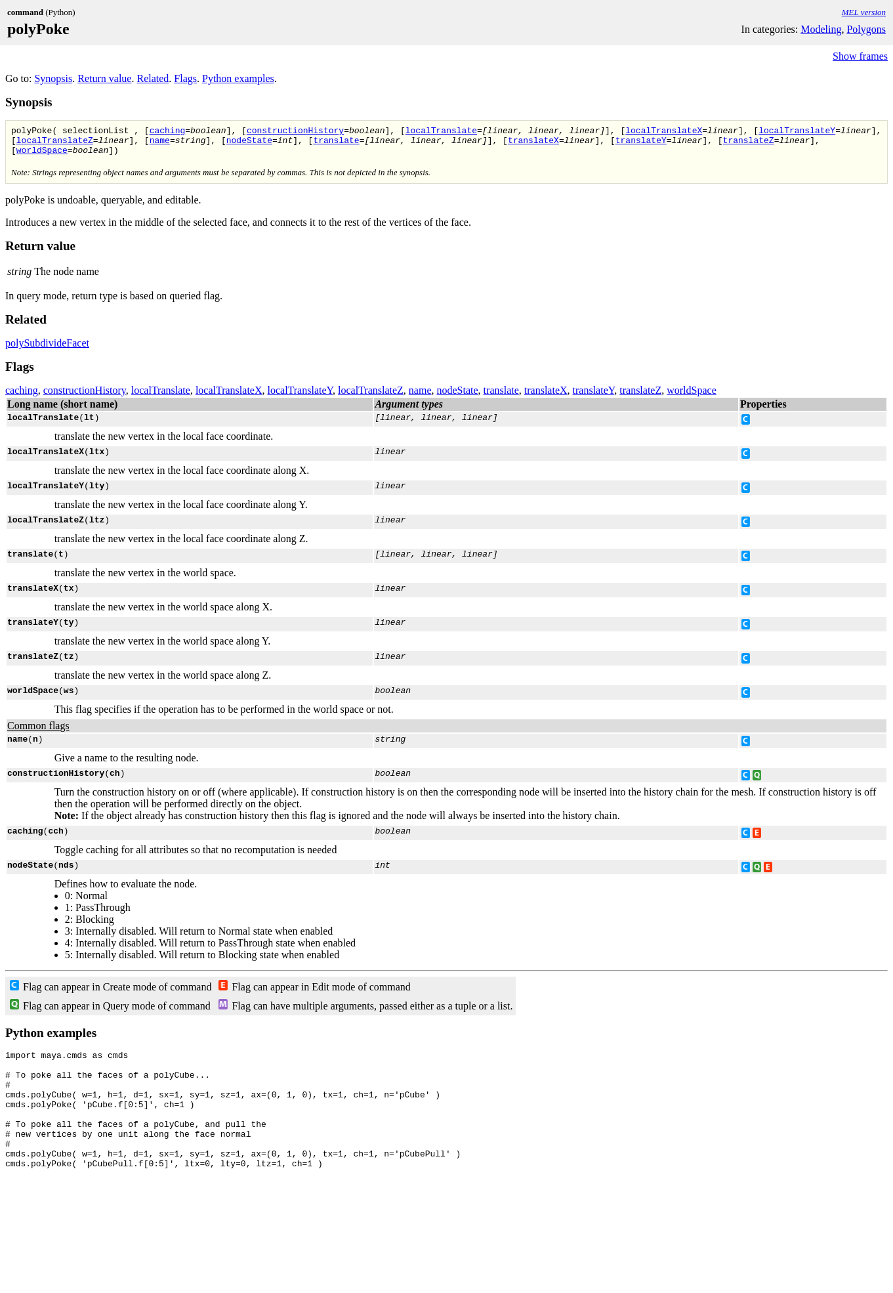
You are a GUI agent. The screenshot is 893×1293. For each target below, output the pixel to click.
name (160, 144)
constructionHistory (295, 132)
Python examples (238, 78)
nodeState (249, 144)
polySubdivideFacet (47, 348)
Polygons (866, 29)
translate (336, 144)
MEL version (864, 12)
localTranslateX (663, 132)
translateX (533, 144)
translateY (641, 144)
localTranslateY (796, 132)
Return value (104, 78)
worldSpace (42, 155)
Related (152, 78)
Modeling (820, 29)
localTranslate (441, 132)
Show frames (860, 56)
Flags (185, 78)
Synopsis (53, 78)
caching (168, 132)
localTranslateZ (54, 144)
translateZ (748, 144)
